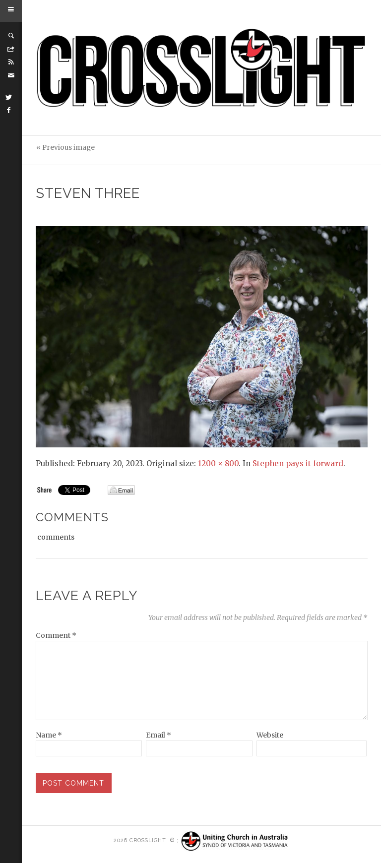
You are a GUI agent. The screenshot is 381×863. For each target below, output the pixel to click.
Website (269, 735)
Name (49, 735)
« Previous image (65, 147)
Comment (56, 635)
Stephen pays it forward (298, 463)
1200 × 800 (218, 463)
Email (158, 735)
